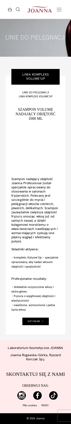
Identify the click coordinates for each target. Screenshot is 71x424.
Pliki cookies (30, 405)
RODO (44, 405)
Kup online (36, 321)
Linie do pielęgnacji (35, 92)
